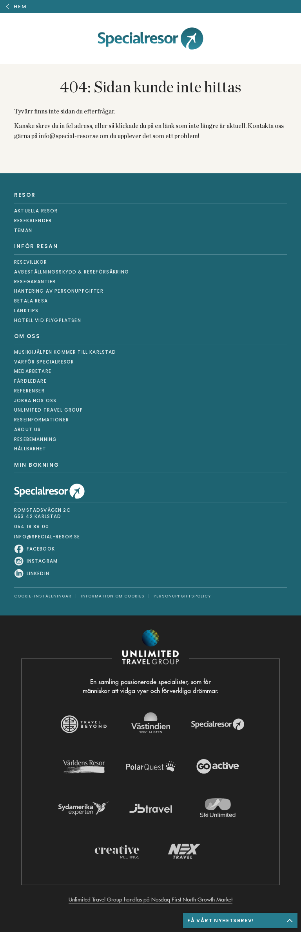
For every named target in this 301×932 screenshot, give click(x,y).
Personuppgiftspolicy (182, 596)
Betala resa (31, 301)
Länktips (26, 311)
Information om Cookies (113, 596)
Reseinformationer (41, 420)
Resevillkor (30, 262)
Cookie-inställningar (43, 596)
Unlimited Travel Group (48, 410)
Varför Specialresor (44, 362)
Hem (20, 6)
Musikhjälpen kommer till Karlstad (65, 352)
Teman (23, 230)
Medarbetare (32, 371)
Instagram (42, 561)
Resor (25, 195)
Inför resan (36, 246)
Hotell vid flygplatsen (47, 320)
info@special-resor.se (47, 537)
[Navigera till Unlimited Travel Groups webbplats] (150, 649)
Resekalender (33, 221)
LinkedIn (38, 574)
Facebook (41, 549)
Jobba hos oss (35, 401)
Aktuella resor (36, 211)
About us (27, 429)
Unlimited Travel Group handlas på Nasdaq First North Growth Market (150, 899)
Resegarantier (35, 282)
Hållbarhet (30, 449)
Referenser (29, 391)
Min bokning (36, 465)
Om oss (27, 336)
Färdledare (30, 381)
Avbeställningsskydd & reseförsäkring (71, 272)
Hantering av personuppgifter (58, 291)
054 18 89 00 (31, 527)
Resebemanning (35, 439)
